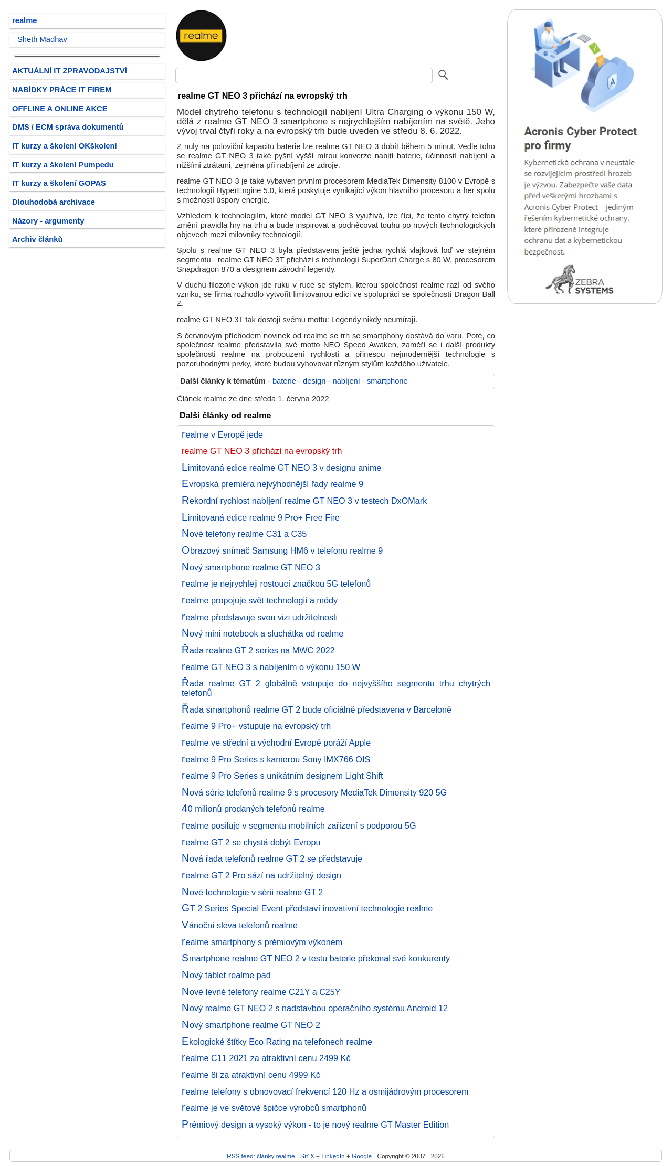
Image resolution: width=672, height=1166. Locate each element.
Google (362, 1155)
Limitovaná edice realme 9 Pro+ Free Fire (261, 517)
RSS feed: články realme (261, 1155)
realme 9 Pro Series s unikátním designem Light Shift (282, 775)
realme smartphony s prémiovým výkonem (262, 942)
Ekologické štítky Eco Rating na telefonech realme (277, 1041)
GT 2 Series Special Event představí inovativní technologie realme (307, 908)
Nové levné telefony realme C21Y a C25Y (261, 992)
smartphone (387, 381)
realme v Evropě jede (222, 434)
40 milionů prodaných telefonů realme (253, 808)
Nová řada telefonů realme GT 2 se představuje (272, 858)
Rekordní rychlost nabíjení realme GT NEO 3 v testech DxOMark (304, 500)
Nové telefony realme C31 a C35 (244, 533)
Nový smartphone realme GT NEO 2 (251, 1025)
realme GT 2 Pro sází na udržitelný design (261, 875)
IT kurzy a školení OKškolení (64, 146)
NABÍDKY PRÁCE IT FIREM (61, 90)
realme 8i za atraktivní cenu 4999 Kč (251, 1074)
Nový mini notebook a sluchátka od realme (262, 633)
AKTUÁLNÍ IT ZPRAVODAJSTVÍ (69, 71)
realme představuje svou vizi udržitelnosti (260, 617)
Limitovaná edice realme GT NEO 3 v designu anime (281, 467)
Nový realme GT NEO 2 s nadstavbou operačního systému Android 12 (315, 1008)
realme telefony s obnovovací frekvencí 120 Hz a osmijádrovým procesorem (325, 1091)
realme (24, 20)
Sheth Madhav (42, 39)
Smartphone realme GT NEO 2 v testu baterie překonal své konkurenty (316, 958)
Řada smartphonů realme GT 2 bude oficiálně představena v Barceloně (317, 709)
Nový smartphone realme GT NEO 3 (251, 567)
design (314, 381)
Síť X (307, 1155)
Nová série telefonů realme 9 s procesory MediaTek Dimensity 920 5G (314, 792)
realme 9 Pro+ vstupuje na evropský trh (256, 725)
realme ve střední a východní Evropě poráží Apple (276, 742)
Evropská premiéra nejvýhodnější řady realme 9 (272, 484)
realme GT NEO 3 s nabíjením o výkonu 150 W (271, 667)
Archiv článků (37, 239)
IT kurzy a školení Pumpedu (63, 165)
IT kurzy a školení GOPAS (59, 183)
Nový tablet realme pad (226, 975)
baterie (284, 381)
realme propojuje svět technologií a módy (260, 600)
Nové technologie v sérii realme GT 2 (252, 892)
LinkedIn (332, 1155)
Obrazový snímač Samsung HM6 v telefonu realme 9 (282, 550)
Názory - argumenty (48, 221)
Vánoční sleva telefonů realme (240, 925)
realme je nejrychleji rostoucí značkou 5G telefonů (276, 583)
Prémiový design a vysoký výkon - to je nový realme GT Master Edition (315, 1124)
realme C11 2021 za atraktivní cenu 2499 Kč (266, 1058)
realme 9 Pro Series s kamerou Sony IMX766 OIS (276, 759)
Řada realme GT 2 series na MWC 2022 (258, 650)
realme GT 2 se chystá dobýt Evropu (251, 842)
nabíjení (346, 381)
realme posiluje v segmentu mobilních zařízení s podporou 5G (299, 825)
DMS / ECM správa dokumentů (68, 127)
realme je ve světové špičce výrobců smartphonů (274, 1107)
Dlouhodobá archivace (53, 202)
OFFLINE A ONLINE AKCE (60, 108)
